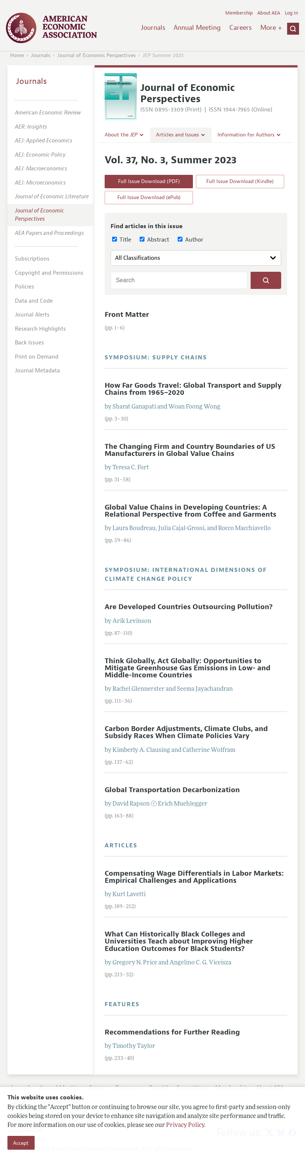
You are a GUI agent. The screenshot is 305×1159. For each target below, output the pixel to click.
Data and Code (34, 301)
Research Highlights (40, 329)
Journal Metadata (37, 370)
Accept (21, 1143)
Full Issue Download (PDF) (149, 181)
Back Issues (29, 342)
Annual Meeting (197, 27)
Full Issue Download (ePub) (149, 197)
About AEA (268, 13)
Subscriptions (32, 258)
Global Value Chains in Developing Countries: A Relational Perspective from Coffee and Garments (190, 511)
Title (121, 239)
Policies (24, 286)
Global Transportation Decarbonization (172, 789)
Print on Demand (36, 356)
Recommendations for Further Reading (172, 1032)
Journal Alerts (32, 314)
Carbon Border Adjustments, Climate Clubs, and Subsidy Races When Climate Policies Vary (186, 732)
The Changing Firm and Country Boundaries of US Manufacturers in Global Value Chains (190, 450)
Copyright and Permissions (49, 273)
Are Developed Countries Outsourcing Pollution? (189, 606)
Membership (239, 13)
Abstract (154, 239)
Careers (240, 27)
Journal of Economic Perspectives (96, 55)
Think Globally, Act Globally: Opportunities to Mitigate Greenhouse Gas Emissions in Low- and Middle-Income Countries (187, 668)
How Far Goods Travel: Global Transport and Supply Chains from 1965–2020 (193, 389)
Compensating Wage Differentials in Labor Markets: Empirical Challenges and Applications (194, 877)
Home (17, 55)
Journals (153, 27)
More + (271, 27)
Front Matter (127, 314)
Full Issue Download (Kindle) (240, 181)
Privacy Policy (185, 1125)
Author (190, 239)
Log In (291, 13)
